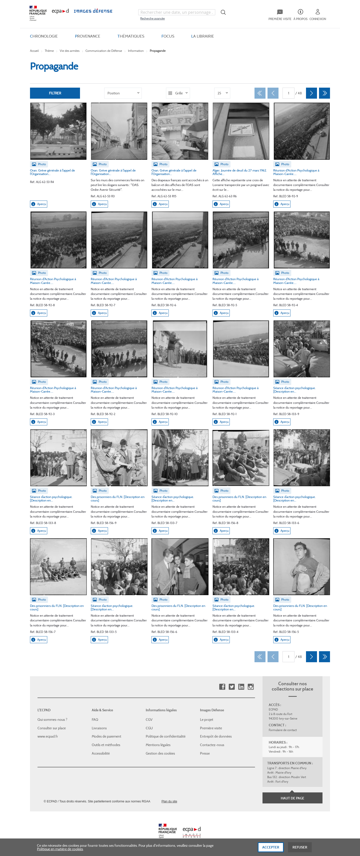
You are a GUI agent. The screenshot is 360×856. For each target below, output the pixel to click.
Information (136, 51)
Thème (49, 51)
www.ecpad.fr (48, 736)
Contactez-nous (212, 745)
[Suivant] (311, 93)
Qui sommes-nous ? (52, 719)
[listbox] (123, 93)
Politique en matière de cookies (60, 851)
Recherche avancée (152, 18)
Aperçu (38, 204)
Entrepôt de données (216, 736)
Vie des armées (70, 51)
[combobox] (176, 12)
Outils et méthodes (106, 745)
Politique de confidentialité (166, 736)
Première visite (211, 728)
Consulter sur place (52, 728)
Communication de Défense (104, 51)
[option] (123, 93)
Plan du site (169, 801)
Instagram (251, 687)
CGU (149, 728)
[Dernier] (324, 93)
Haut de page (292, 798)
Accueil (34, 51)
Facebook (222, 687)
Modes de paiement (106, 736)
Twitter (231, 687)
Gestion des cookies (160, 753)
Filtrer (55, 93)
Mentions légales (158, 745)
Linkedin (241, 687)
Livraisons (99, 728)
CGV (149, 719)
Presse (205, 753)
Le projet (206, 719)
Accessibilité (101, 753)
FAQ (95, 719)
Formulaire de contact (283, 730)
